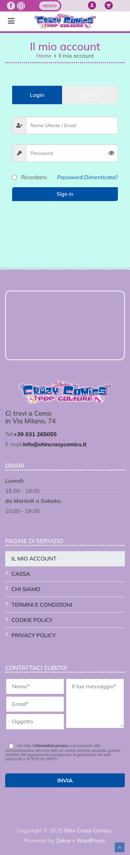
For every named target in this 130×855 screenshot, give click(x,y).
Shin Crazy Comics (88, 830)
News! (50, 5)
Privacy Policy (33, 635)
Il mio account (34, 558)
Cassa (20, 573)
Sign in (65, 194)
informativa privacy (51, 745)
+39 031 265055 (35, 434)
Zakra (63, 840)
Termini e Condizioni (41, 604)
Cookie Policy (32, 619)
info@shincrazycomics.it (54, 444)
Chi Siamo (25, 589)
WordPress (91, 840)
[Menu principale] (11, 21)
